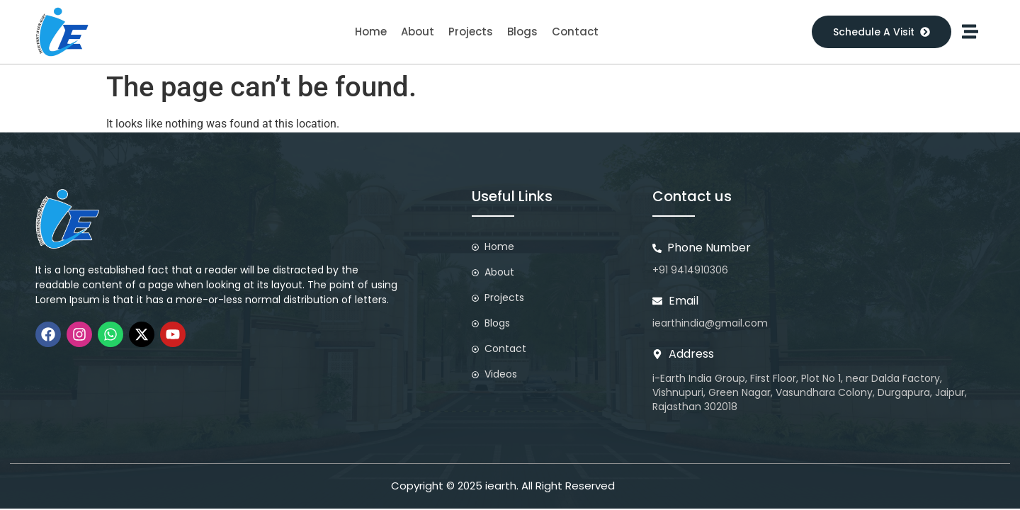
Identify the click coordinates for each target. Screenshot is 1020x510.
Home (371, 31)
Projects (470, 31)
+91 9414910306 (690, 270)
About (417, 31)
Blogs (522, 31)
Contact (575, 31)
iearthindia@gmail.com (710, 323)
